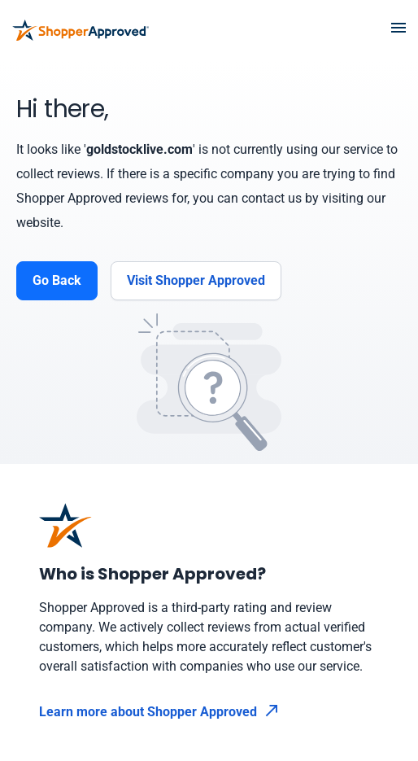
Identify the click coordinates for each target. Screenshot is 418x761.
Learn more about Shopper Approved (158, 711)
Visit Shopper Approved (196, 280)
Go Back (57, 280)
